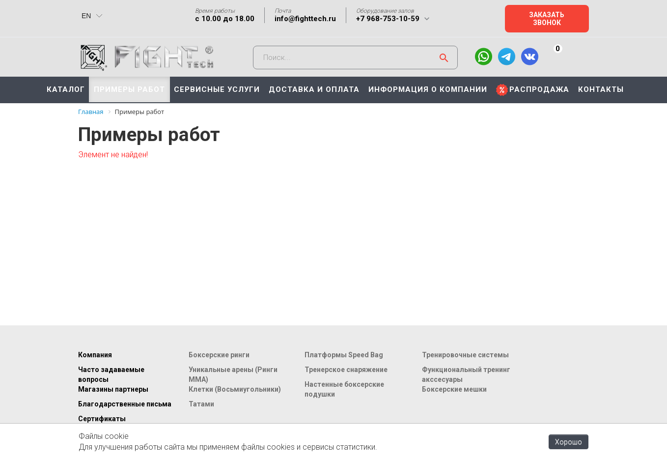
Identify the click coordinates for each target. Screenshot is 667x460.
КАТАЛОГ (66, 89)
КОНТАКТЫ (601, 89)
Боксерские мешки (454, 389)
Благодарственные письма (124, 404)
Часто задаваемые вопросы (111, 374)
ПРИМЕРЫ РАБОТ (129, 89)
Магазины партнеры (113, 389)
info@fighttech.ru (305, 18)
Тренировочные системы (465, 355)
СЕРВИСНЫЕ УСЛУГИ (217, 89)
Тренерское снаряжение (346, 370)
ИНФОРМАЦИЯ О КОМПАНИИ (427, 89)
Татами (201, 404)
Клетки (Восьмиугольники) (235, 389)
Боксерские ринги (219, 355)
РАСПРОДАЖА (539, 89)
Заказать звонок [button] (546, 19)
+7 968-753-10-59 (387, 18)
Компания (95, 355)
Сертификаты (102, 419)
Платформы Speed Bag (344, 355)
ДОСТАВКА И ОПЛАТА (314, 89)
